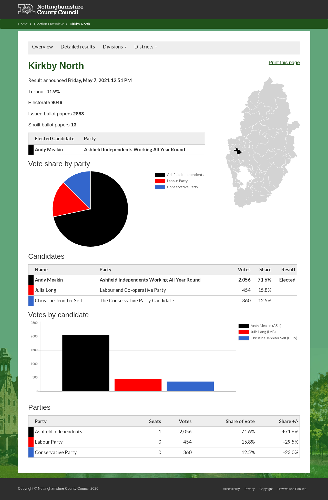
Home (24, 24)
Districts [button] (145, 46)
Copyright (266, 489)
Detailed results (77, 46)
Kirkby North (80, 24)
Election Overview (50, 24)
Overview (42, 46)
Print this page (284, 62)
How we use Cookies (292, 489)
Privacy (249, 489)
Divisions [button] (115, 46)
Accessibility (231, 489)
